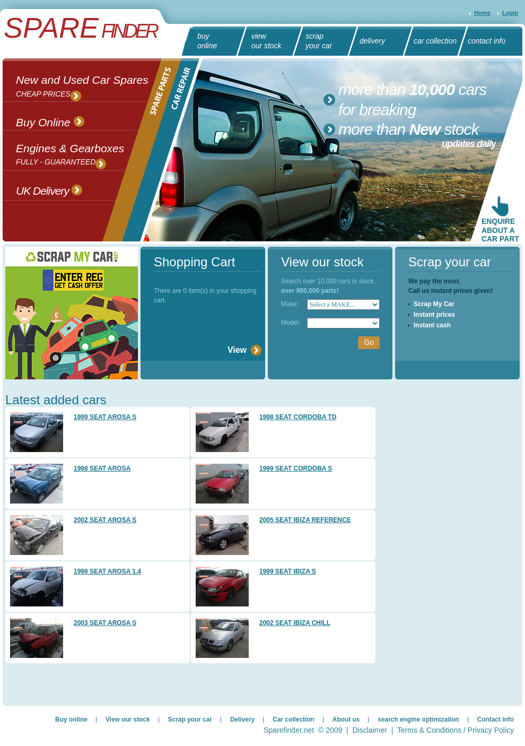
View (237, 349)
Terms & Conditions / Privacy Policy (455, 730)
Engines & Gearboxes (70, 156)
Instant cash (432, 325)
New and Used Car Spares (82, 88)
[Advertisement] (409, 541)
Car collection (293, 719)
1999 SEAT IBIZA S (287, 571)
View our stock (128, 719)
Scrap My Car (434, 304)
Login (510, 13)
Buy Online (50, 121)
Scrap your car (190, 719)
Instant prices (434, 314)
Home (482, 13)
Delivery (242, 719)
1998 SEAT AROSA (102, 468)
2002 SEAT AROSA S (105, 520)
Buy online (71, 719)
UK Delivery (49, 190)
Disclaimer (370, 730)
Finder (80, 31)
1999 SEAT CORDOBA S (295, 468)
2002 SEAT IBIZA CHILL (294, 623)
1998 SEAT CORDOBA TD (297, 417)
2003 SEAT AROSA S (105, 623)
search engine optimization (418, 719)
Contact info (495, 719)
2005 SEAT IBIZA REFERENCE (305, 520)
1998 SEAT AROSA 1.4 (107, 571)
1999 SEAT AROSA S (105, 417)
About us (346, 719)
